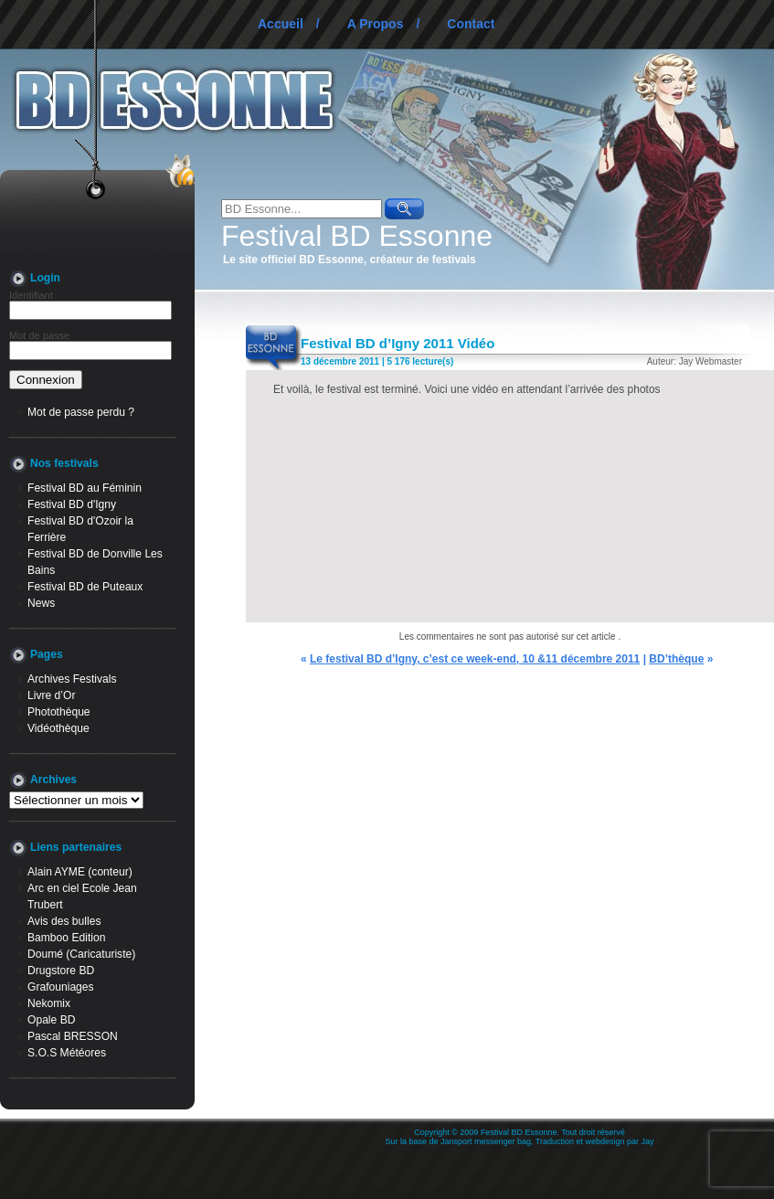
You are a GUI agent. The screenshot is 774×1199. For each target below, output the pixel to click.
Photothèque (58, 712)
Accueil (280, 23)
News (41, 603)
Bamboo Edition (66, 937)
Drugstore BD (60, 970)
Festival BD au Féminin (84, 488)
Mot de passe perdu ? (80, 412)
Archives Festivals (71, 679)
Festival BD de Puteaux (85, 586)
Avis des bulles (64, 921)
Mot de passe (39, 335)
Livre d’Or (51, 695)
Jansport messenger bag (485, 1141)
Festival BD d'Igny (71, 504)
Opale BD (51, 1019)
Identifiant (31, 295)
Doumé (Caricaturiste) (81, 954)
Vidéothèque (58, 728)
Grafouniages (60, 987)
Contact (470, 23)
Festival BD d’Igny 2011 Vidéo (397, 343)
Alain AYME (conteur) (80, 871)
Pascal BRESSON (72, 1036)
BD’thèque (676, 659)
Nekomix (48, 1003)
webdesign (605, 1141)
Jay (647, 1141)
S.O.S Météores (66, 1052)
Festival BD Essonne (357, 235)
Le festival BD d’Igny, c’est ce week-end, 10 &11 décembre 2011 (475, 659)
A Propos (375, 23)
